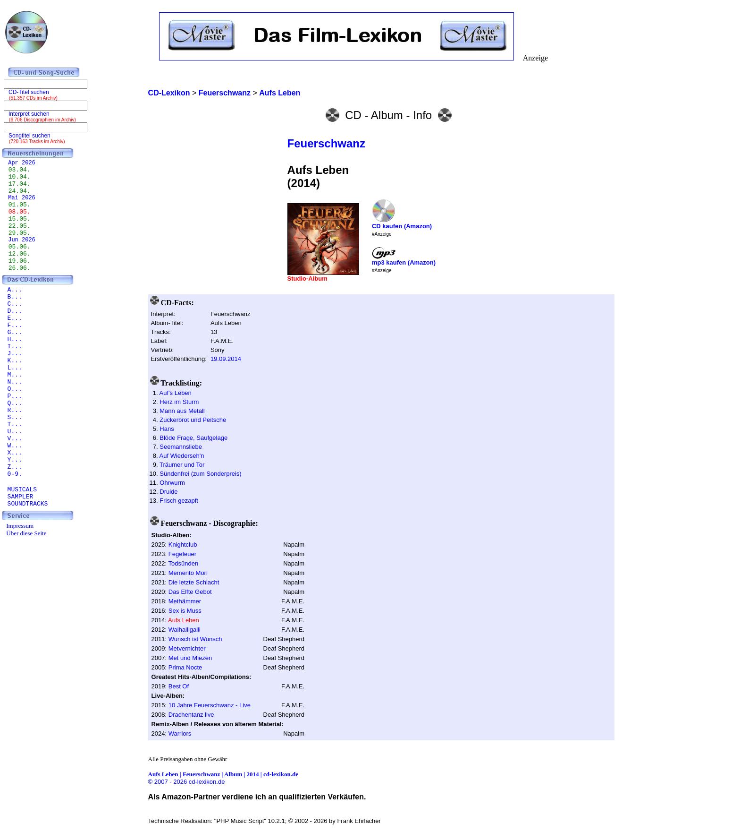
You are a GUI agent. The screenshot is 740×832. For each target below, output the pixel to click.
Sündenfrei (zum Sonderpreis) (200, 473)
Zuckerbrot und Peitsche (193, 419)
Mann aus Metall (182, 410)
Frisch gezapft (179, 500)
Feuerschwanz (326, 143)
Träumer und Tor (182, 464)
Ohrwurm (172, 482)
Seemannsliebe (181, 446)
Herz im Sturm (179, 401)
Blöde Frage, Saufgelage (193, 437)
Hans (167, 428)
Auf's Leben (176, 392)
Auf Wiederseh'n (182, 455)
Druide (168, 491)
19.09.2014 (225, 358)
